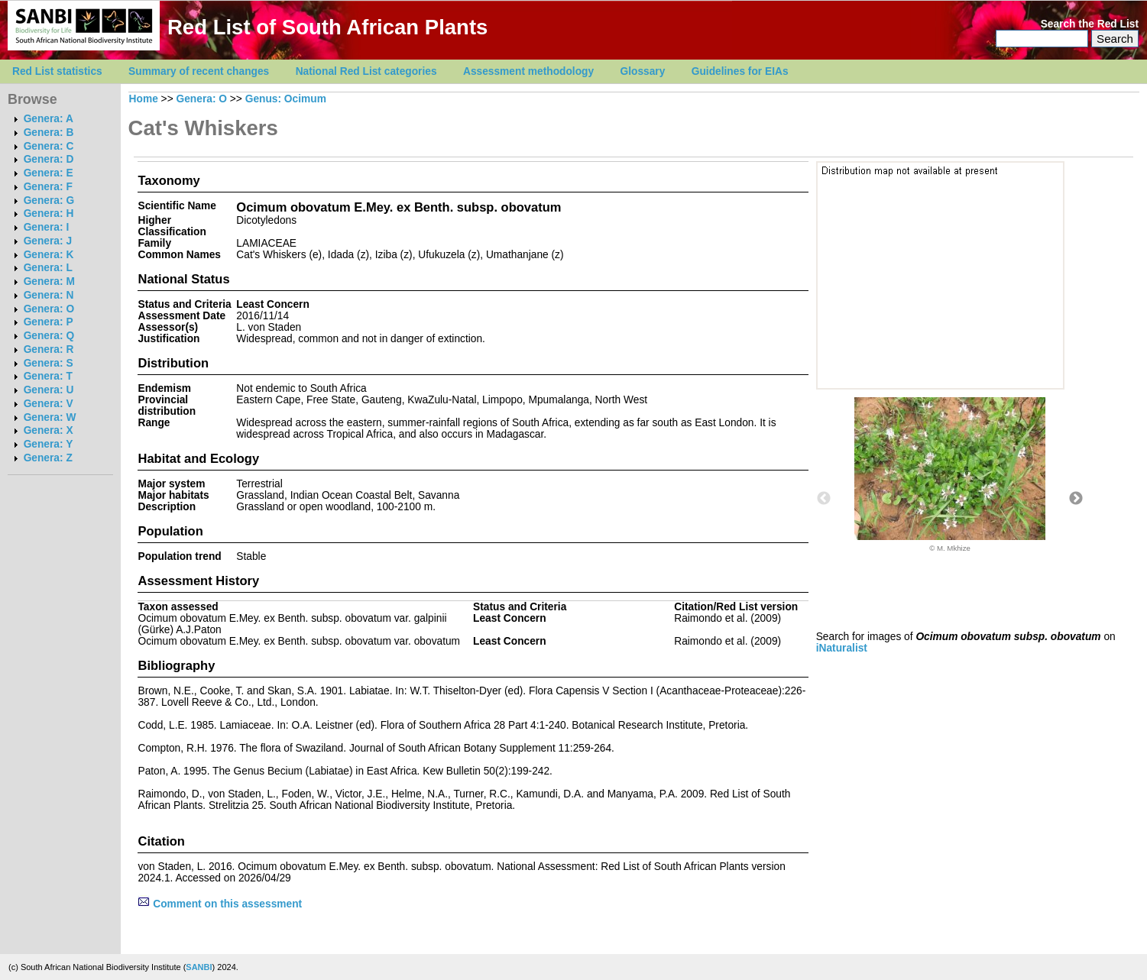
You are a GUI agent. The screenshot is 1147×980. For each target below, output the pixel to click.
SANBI (199, 967)
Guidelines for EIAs (740, 71)
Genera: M (49, 281)
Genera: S (48, 363)
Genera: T (48, 376)
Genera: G (49, 200)
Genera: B (49, 132)
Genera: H (49, 213)
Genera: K (49, 254)
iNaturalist (841, 648)
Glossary (643, 71)
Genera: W (50, 417)
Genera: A (48, 119)
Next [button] (1076, 498)
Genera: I (47, 227)
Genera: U (49, 390)
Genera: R (49, 349)
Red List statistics (57, 71)
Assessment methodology (528, 71)
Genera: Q (49, 335)
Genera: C (49, 146)
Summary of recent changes (198, 71)
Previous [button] (823, 498)
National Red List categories (366, 71)
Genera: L (48, 267)
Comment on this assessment (220, 904)
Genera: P (48, 322)
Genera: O (49, 309)
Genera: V (48, 403)
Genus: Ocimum (285, 99)
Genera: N (49, 295)
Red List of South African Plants (327, 27)
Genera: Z (48, 458)
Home (143, 99)
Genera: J (48, 241)
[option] (949, 474)
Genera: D (49, 159)
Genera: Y (48, 444)
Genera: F (48, 186)
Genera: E (48, 173)
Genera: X (48, 430)
